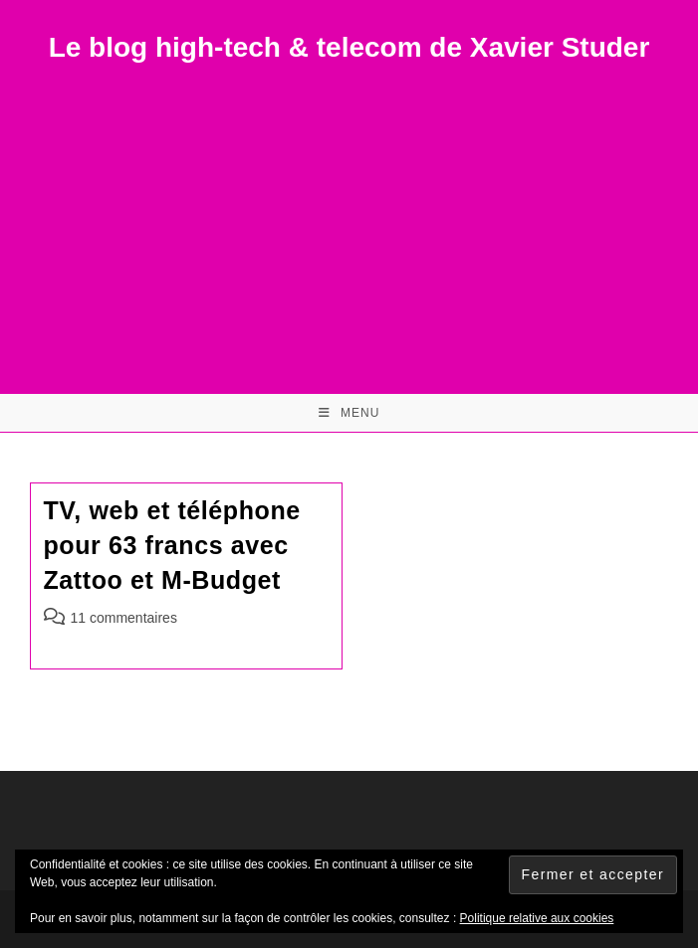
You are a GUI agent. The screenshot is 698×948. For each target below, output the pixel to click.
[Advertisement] (349, 215)
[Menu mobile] (349, 413)
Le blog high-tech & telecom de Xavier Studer (349, 47)
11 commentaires (124, 618)
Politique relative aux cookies (537, 918)
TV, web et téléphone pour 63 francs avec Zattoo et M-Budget (172, 545)
